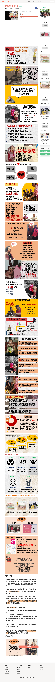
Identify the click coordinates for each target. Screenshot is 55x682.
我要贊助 (29, 646)
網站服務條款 (7, 671)
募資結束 (45, 25)
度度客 (7, 1)
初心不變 (6, 669)
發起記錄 (45, 151)
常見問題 (18, 667)
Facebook (41, 669)
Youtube (41, 667)
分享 (36, 8)
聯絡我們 (29, 667)
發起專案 (40, 1)
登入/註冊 (46, 1)
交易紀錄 (45, 154)
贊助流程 (18, 673)
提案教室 (18, 669)
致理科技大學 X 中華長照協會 (45, 17)
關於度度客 (7, 667)
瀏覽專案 (30, 1)
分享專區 (34, 1)
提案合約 (18, 671)
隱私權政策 (7, 673)
